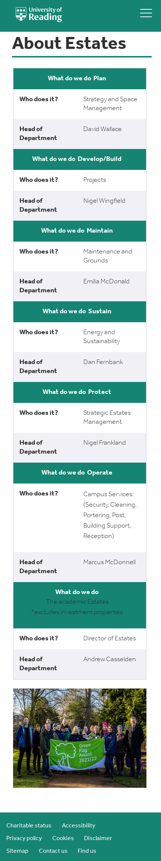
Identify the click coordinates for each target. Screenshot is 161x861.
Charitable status (29, 826)
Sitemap (17, 851)
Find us (87, 851)
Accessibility (78, 826)
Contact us (53, 851)
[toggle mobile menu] (146, 12)
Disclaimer (98, 839)
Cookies (63, 839)
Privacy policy (24, 839)
